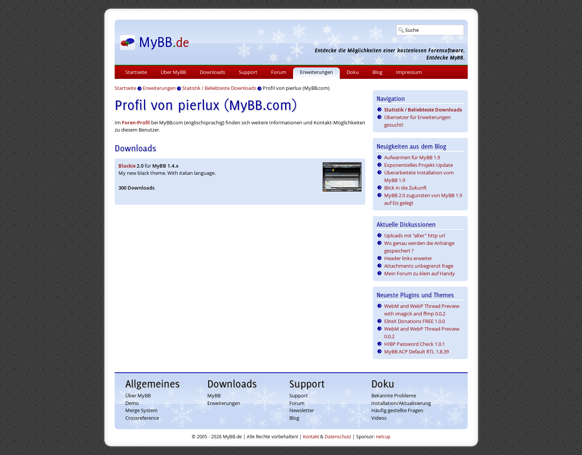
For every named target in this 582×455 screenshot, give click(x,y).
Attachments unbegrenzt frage (418, 265)
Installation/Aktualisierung (401, 403)
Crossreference (142, 417)
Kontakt (311, 436)
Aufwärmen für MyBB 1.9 (412, 157)
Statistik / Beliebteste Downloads (423, 109)
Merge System (141, 410)
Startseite (136, 72)
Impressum (409, 72)
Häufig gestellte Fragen (397, 410)
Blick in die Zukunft (405, 187)
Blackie (127, 165)
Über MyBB (173, 72)
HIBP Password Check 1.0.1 (414, 343)
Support (248, 72)
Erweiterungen (316, 72)
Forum (278, 72)
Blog (377, 72)
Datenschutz (338, 436)
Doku (353, 72)
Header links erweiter (408, 258)
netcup (383, 436)
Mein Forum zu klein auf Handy (419, 273)
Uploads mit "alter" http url (414, 235)
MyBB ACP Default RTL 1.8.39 (416, 351)
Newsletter (301, 410)
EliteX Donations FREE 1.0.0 (414, 321)
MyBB (214, 395)
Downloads (212, 72)
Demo (132, 403)
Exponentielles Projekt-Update (418, 165)
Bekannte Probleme (393, 395)
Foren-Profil (136, 122)
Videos (378, 417)
